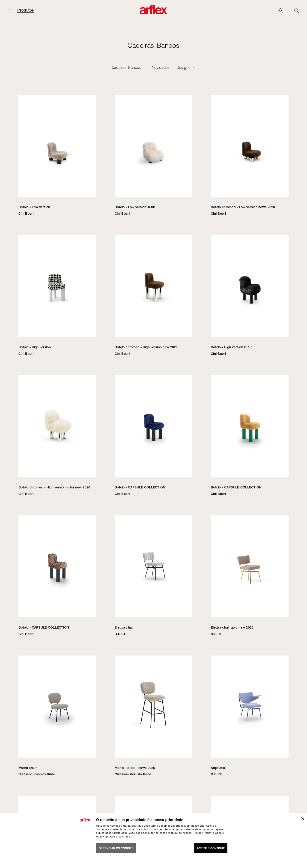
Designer (184, 67)
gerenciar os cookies (116, 848)
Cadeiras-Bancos (126, 67)
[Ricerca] (296, 10)
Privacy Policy (203, 832)
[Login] (280, 10)
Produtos (25, 10)
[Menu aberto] (10, 10)
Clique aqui (119, 832)
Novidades (161, 67)
